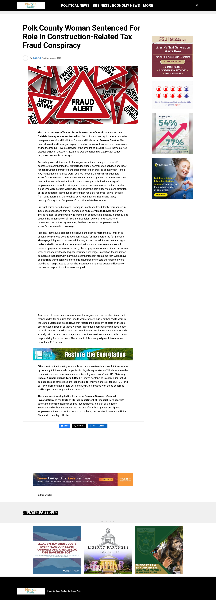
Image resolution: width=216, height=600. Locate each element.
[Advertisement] (83, 291)
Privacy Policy (76, 591)
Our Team (56, 591)
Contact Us (65, 591)
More (148, 5)
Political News (75, 5)
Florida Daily (37, 58)
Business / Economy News (116, 5)
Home (49, 591)
